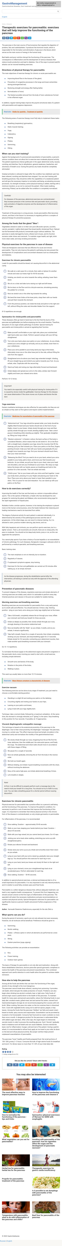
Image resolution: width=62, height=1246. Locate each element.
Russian (3, 1245)
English (4, 17)
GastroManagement (14, 3)
